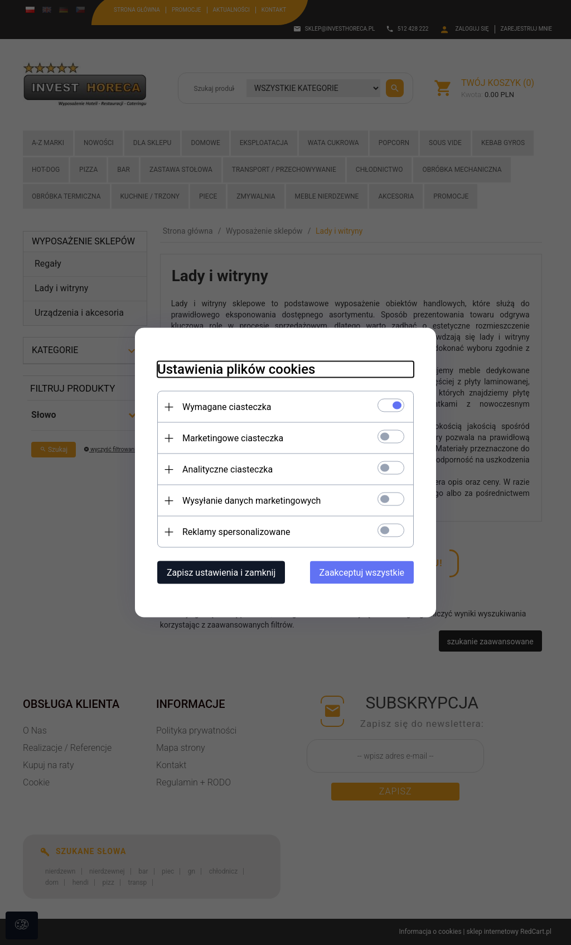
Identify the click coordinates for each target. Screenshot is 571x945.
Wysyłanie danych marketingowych (251, 500)
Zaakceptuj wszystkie (362, 572)
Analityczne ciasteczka (227, 469)
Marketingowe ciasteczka (232, 438)
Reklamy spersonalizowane (236, 532)
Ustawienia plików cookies (236, 369)
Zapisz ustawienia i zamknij (221, 572)
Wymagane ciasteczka (227, 407)
